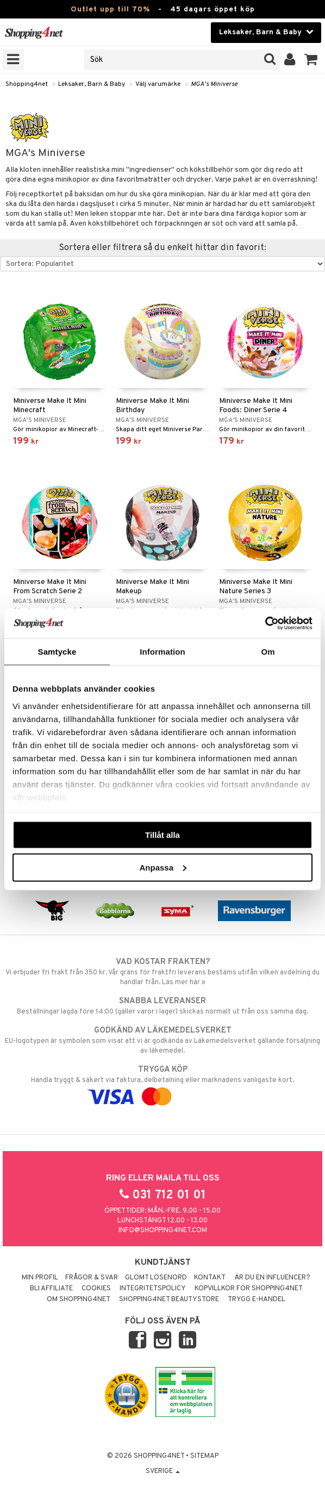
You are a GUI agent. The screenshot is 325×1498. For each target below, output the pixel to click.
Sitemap (204, 1456)
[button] (311, 59)
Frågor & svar (91, 1277)
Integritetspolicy (153, 1288)
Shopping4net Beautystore (169, 1299)
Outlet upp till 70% (110, 9)
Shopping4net (26, 84)
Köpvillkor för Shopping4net (249, 1288)
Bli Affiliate (51, 1288)
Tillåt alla (162, 835)
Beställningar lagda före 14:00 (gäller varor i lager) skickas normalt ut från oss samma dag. (162, 1006)
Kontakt (210, 1277)
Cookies (96, 1288)
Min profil (40, 1277)
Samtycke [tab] (57, 651)
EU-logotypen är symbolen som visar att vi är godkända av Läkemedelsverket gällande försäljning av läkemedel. (162, 1040)
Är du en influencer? (272, 1277)
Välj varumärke (157, 84)
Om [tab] (267, 651)
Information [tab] (162, 651)
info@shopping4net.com (162, 1230)
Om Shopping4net (78, 1299)
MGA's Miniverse (214, 84)
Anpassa (162, 867)
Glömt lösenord (156, 1277)
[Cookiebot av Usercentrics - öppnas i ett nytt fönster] (264, 623)
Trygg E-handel (256, 1299)
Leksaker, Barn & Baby (91, 84)
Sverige (163, 1471)
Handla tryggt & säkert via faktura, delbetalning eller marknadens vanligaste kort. (162, 1083)
